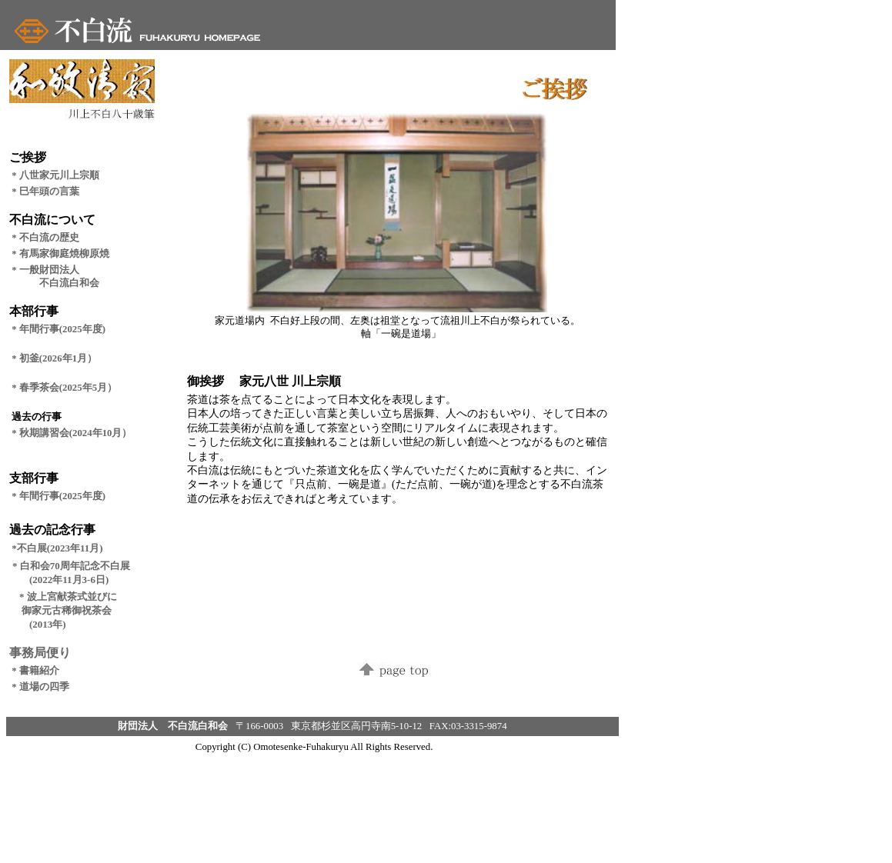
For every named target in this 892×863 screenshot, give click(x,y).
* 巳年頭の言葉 (45, 191)
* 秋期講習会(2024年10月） (72, 433)
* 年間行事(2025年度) (58, 496)
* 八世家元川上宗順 (55, 175)
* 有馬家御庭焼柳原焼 (60, 253)
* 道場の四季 (45, 686)
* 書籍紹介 (35, 670)
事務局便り (40, 652)
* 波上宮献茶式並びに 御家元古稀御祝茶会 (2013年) (63, 610)
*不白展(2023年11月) (57, 548)
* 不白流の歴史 (45, 237)
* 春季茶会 (35, 387)
